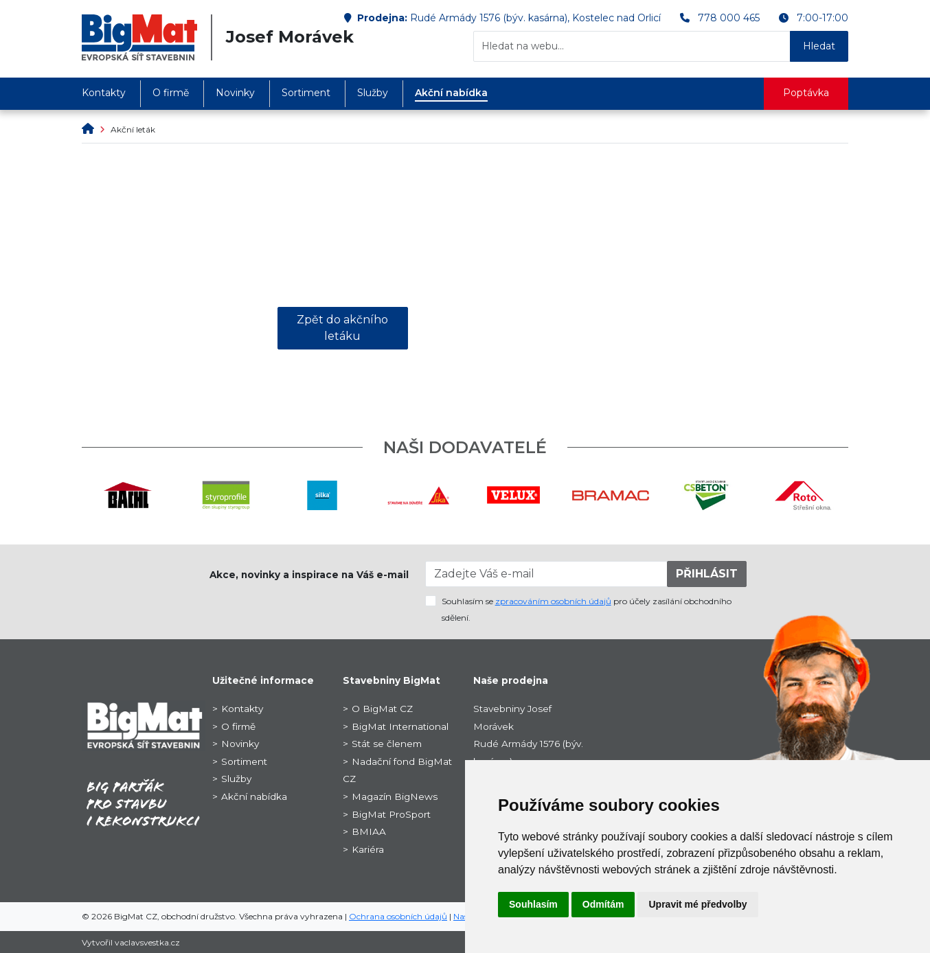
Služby (372, 93)
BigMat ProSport (391, 814)
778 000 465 (729, 18)
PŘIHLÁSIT (707, 573)
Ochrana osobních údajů (398, 916)
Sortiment (306, 93)
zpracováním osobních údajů (553, 601)
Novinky (235, 93)
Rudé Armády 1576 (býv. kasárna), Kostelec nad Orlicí (535, 18)
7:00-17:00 (822, 18)
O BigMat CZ (382, 708)
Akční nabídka (451, 93)
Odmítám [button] (603, 904)
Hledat (819, 46)
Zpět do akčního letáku (342, 328)
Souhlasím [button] (533, 904)
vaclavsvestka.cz (147, 942)
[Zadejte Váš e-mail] (546, 574)
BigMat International (400, 726)
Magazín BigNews (395, 796)
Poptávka (806, 93)
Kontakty (104, 93)
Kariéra (368, 849)
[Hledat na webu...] (632, 46)
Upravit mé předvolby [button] (697, 904)
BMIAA (369, 831)
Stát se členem (387, 743)
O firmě (170, 93)
